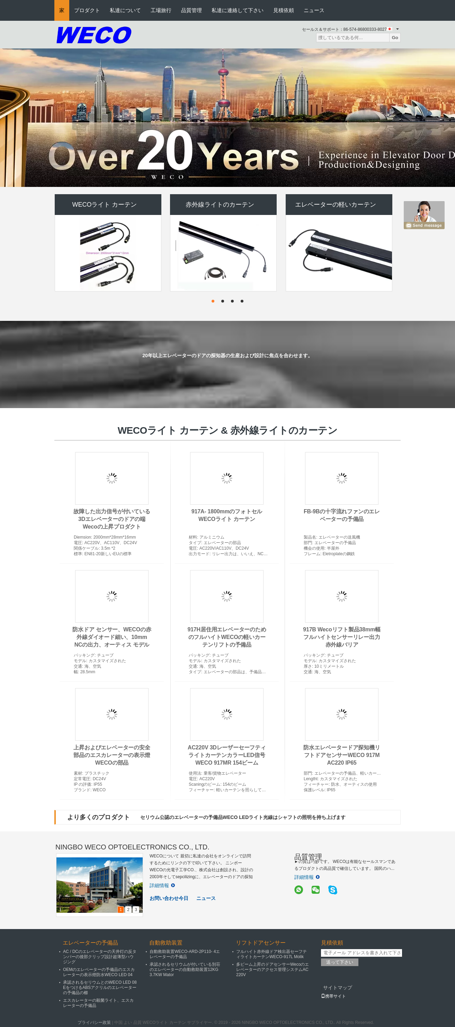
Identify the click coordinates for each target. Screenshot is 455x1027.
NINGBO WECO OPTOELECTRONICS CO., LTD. (132, 847)
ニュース (314, 10)
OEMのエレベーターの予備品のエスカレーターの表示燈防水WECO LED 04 (99, 972)
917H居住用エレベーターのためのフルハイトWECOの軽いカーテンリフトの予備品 (226, 637)
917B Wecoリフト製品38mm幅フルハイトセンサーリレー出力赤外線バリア (342, 637)
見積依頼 (283, 10)
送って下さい (339, 962)
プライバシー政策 (94, 1022)
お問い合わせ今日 (169, 898)
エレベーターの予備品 (90, 943)
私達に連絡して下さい (238, 10)
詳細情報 (162, 885)
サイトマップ (337, 987)
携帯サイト (333, 996)
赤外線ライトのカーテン (220, 204)
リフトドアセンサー (261, 943)
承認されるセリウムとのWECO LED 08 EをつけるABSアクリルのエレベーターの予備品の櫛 (100, 987)
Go (395, 37)
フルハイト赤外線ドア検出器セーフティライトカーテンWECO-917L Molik (271, 954)
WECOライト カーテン (104, 204)
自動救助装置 (165, 943)
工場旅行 (161, 10)
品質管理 (191, 10)
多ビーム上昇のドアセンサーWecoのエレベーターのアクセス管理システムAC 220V (272, 969)
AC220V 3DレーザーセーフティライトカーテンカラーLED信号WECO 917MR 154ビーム (227, 755)
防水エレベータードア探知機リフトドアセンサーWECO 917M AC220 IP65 (341, 755)
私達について (125, 10)
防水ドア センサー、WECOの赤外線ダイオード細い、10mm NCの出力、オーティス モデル (111, 637)
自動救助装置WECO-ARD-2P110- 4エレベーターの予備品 (185, 954)
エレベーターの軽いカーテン (335, 204)
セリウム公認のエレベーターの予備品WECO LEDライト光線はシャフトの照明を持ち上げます (243, 817)
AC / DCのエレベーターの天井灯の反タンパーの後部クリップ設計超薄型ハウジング (99, 956)
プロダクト (87, 10)
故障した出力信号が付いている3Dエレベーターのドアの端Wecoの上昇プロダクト (111, 519)
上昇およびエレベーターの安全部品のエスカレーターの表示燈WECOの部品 (111, 755)
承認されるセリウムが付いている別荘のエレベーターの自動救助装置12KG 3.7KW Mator (185, 969)
